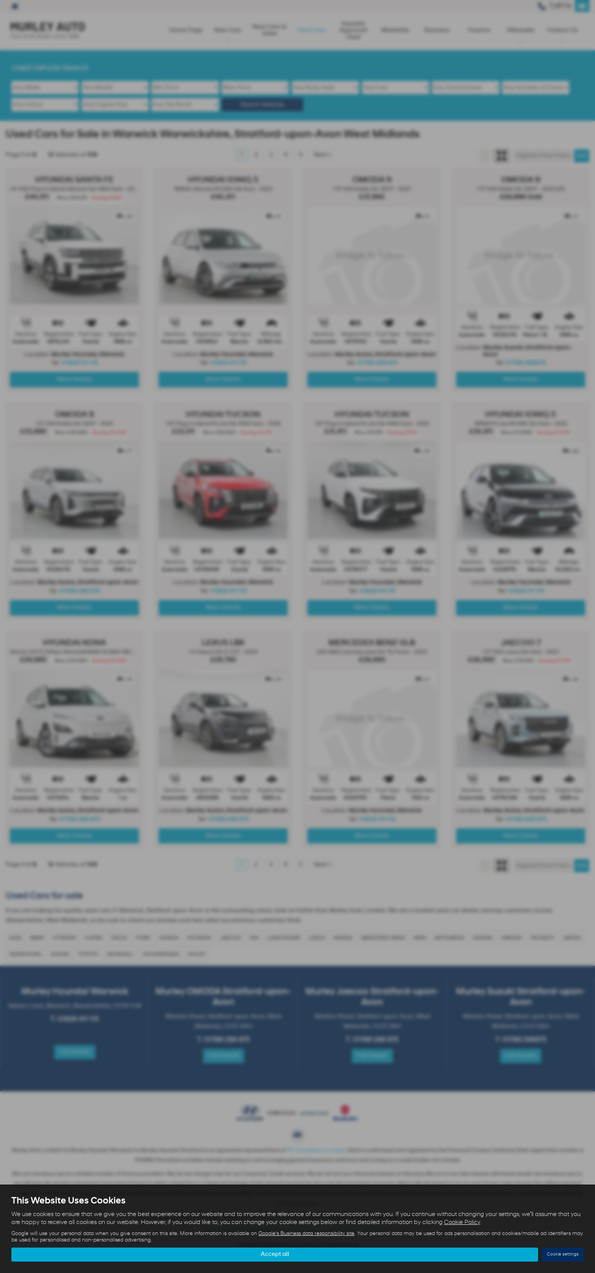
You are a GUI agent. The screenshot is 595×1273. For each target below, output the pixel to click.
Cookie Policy (462, 1222)
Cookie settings (563, 1254)
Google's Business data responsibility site (306, 1233)
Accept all (275, 1254)
